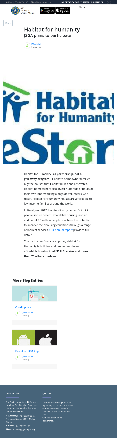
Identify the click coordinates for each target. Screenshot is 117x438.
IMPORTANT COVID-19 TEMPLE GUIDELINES (82, 2)
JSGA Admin (36, 44)
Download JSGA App (27, 351)
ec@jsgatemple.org (26, 429)
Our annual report (61, 230)
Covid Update (23, 307)
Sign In (82, 7)
